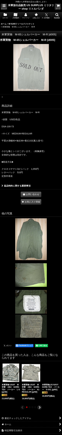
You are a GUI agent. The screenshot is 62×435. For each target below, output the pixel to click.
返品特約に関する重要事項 (16, 185)
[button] (4, 7)
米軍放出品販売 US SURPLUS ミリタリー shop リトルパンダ (31, 7)
